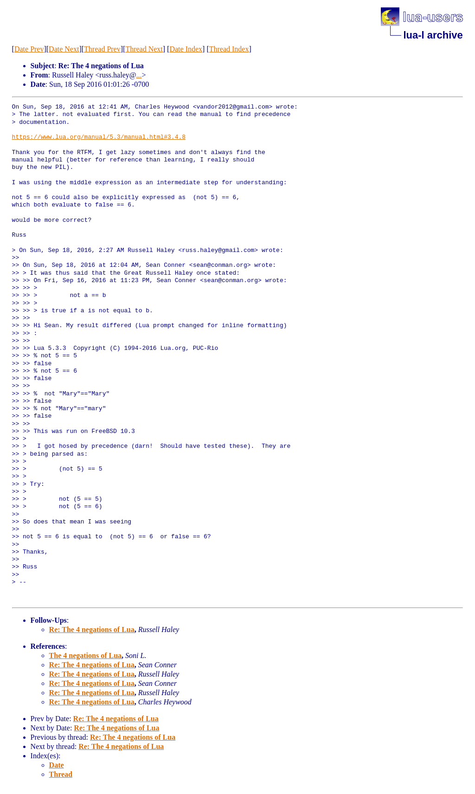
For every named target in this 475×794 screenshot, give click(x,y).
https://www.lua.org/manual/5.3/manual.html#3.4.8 (99, 137)
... (138, 75)
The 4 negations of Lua (85, 655)
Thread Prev (102, 49)
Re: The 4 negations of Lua (92, 629)
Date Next (64, 49)
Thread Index (229, 49)
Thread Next (143, 49)
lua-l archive (432, 35)
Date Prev (29, 49)
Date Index (185, 49)
